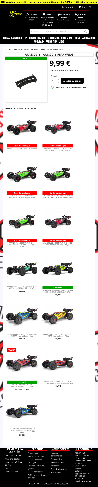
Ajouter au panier (72, 80)
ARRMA (6, 38)
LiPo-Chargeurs (32, 38)
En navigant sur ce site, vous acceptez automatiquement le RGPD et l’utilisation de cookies (50, 2)
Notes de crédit (57, 462)
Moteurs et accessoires (82, 38)
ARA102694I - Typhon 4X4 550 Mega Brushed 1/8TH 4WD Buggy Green (21, 196)
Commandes (56, 459)
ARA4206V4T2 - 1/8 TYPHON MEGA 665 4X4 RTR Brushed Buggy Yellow (57, 335)
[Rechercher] (59, 31)
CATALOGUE (16, 38)
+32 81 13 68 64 (83, 474)
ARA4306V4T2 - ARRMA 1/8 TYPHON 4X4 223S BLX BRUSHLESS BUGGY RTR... (58, 291)
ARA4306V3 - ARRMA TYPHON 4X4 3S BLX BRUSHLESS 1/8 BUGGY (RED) (58, 149)
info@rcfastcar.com (83, 481)
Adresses (55, 466)
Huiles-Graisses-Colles (55, 38)
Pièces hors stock (35, 472)
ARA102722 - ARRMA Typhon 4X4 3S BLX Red (22, 149)
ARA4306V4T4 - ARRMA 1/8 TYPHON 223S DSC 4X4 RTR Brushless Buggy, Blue (22, 430)
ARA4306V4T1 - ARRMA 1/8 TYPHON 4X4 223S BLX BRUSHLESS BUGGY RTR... (22, 288)
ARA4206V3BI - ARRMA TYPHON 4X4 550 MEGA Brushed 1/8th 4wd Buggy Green (58, 196)
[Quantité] (54, 81)
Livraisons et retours (13, 455)
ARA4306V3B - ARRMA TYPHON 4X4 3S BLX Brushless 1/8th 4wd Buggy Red (57, 244)
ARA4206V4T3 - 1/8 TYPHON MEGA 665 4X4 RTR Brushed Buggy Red (22, 385)
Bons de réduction (59, 469)
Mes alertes (56, 472)
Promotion (51, 42)
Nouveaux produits (36, 456)
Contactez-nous (11, 471)
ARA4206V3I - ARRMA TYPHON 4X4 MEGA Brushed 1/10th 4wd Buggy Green (22, 244)
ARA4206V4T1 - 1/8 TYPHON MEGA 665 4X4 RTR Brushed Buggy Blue (22, 335)
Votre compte (60, 449)
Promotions (33, 453)
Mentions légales (12, 459)
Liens (61, 42)
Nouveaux (39, 42)
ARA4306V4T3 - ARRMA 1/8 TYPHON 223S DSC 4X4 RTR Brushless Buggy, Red (58, 382)
